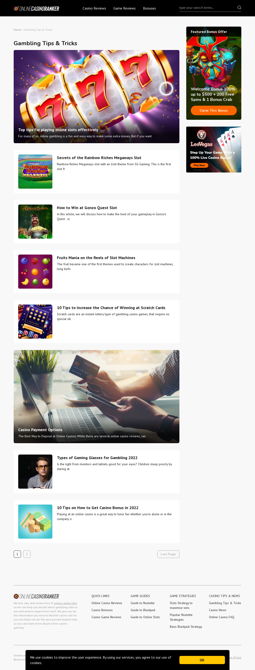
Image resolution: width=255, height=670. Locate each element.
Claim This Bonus (214, 110)
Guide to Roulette (143, 603)
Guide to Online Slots (145, 617)
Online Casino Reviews (107, 603)
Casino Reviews (94, 8)
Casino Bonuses (102, 610)
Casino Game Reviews (106, 617)
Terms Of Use (233, 657)
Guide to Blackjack (143, 610)
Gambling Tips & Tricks (225, 603)
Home (17, 29)
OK (202, 660)
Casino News (217, 610)
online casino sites (65, 603)
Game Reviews (124, 8)
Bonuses (149, 8)
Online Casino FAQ (221, 617)
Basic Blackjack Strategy (186, 627)
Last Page (168, 554)
